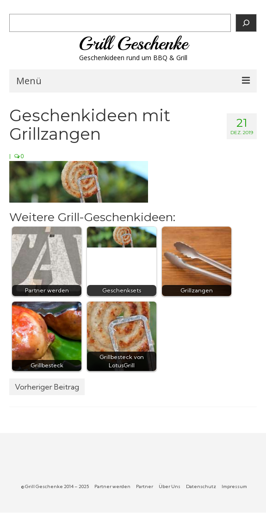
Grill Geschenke (133, 43)
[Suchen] (246, 23)
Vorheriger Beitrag (47, 386)
